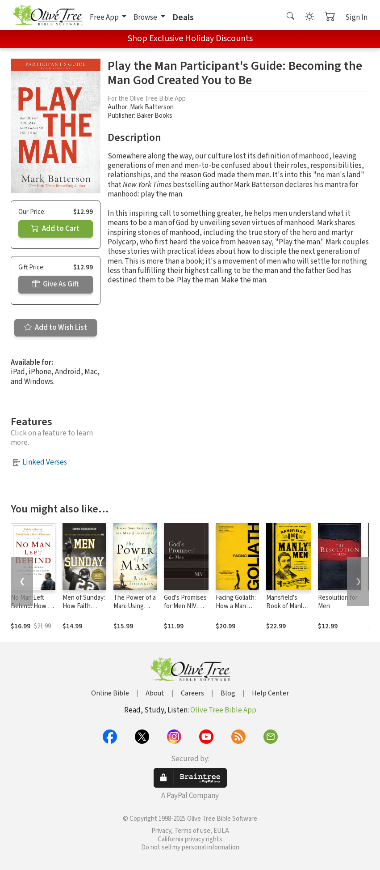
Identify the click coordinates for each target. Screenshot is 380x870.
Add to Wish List (55, 327)
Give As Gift (55, 284)
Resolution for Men (338, 602)
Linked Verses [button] (44, 462)
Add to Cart (55, 228)
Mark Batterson (152, 107)
